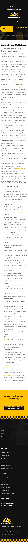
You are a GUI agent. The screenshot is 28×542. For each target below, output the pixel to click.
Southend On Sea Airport (7, 493)
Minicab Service (5, 452)
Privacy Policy (6, 534)
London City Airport (6, 490)
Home (2, 430)
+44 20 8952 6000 (14, 409)
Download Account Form (14, 9)
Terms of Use (5, 531)
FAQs (2, 443)
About (2, 433)
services (3, 77)
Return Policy (14, 531)
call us (9, 253)
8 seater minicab (19, 82)
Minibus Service (5, 455)
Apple (13, 212)
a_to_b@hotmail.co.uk (9, 503)
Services (3, 436)
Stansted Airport (5, 487)
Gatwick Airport (5, 484)
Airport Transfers (5, 462)
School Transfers (5, 465)
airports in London (9, 375)
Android (20, 212)
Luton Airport (4, 481)
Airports (3, 440)
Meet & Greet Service (6, 468)
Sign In (9, 4)
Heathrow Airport (5, 478)
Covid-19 (14, 534)
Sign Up (10, 6)
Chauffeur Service (6, 459)
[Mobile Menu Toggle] (4, 28)
